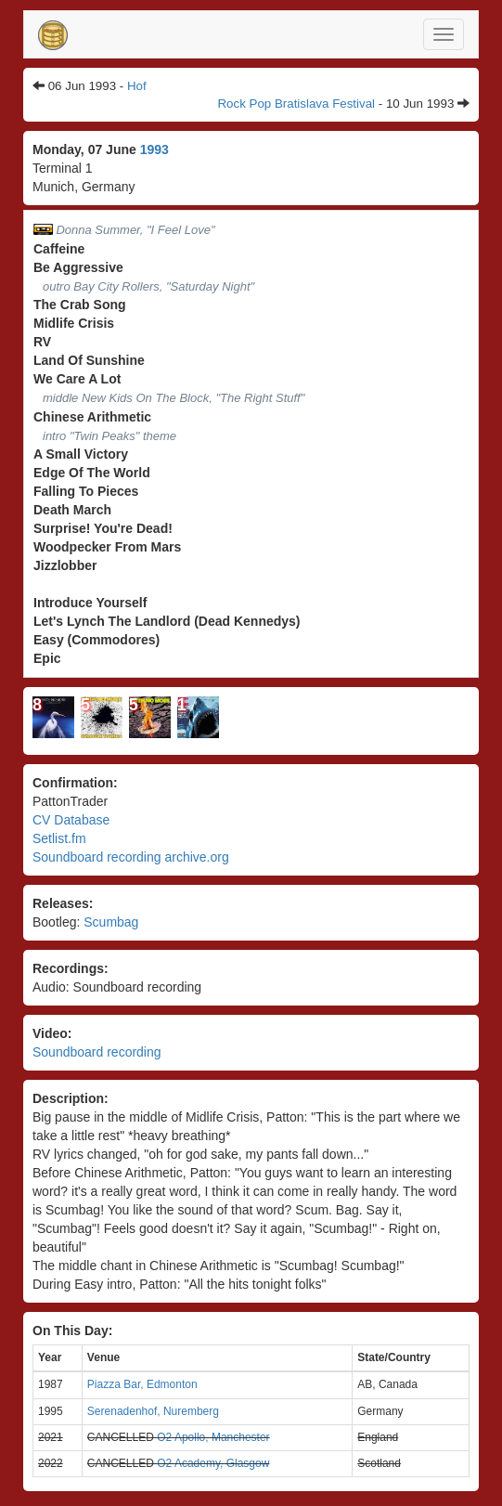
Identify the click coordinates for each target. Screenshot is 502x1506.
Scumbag (111, 922)
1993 (154, 149)
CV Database (70, 819)
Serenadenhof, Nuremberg (153, 1411)
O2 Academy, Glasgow (213, 1463)
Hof (137, 86)
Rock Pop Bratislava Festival (296, 103)
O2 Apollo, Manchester (213, 1437)
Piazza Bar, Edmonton (142, 1384)
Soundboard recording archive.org (130, 857)
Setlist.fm (59, 838)
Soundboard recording (96, 1052)
